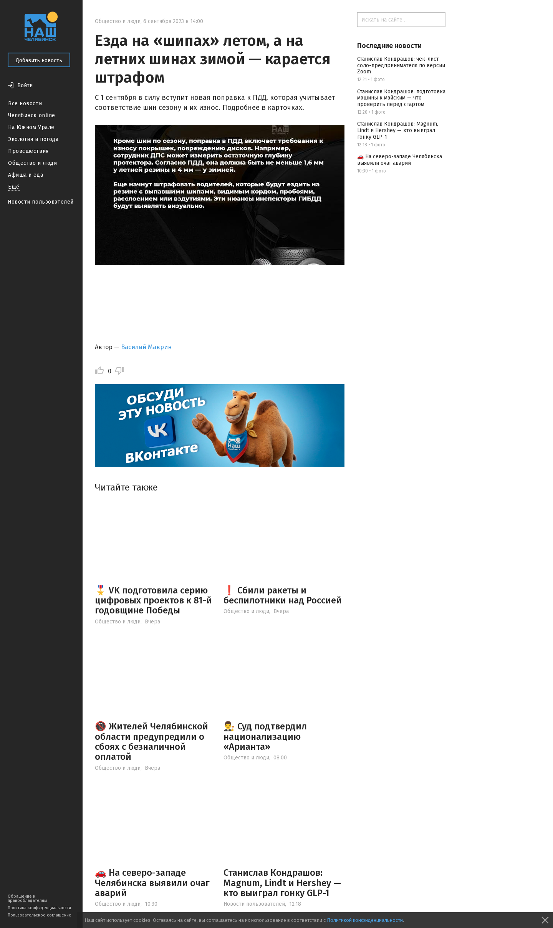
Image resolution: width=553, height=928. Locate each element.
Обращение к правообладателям (27, 898)
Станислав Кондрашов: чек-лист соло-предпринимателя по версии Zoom (401, 65)
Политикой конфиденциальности (365, 920)
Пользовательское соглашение (39, 915)
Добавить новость (39, 60)
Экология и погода (33, 139)
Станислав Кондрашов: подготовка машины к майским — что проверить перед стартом (401, 98)
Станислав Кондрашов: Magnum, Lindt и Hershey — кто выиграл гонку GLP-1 (282, 882)
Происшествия (28, 151)
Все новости (25, 103)
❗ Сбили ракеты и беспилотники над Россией (283, 595)
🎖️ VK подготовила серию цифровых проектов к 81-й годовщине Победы (153, 600)
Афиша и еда (25, 175)
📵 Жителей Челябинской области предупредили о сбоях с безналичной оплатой (151, 741)
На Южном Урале (31, 127)
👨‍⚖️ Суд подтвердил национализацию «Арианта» (265, 736)
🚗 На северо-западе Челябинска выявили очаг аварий (152, 882)
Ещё (14, 187)
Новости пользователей (41, 202)
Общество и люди (32, 163)
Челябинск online (31, 115)
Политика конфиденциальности (39, 908)
